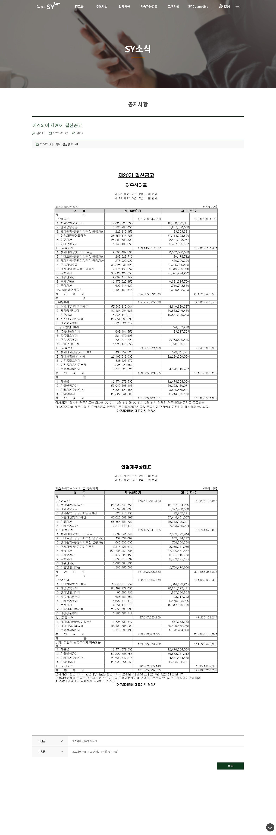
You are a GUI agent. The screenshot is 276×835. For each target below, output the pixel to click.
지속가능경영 (148, 6)
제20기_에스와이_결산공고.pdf (57, 144)
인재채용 (124, 6)
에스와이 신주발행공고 (84, 741)
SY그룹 (79, 6)
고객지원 (173, 6)
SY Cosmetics (198, 6)
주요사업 (101, 6)
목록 (230, 766)
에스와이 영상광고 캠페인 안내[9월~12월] (95, 751)
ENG (227, 6)
